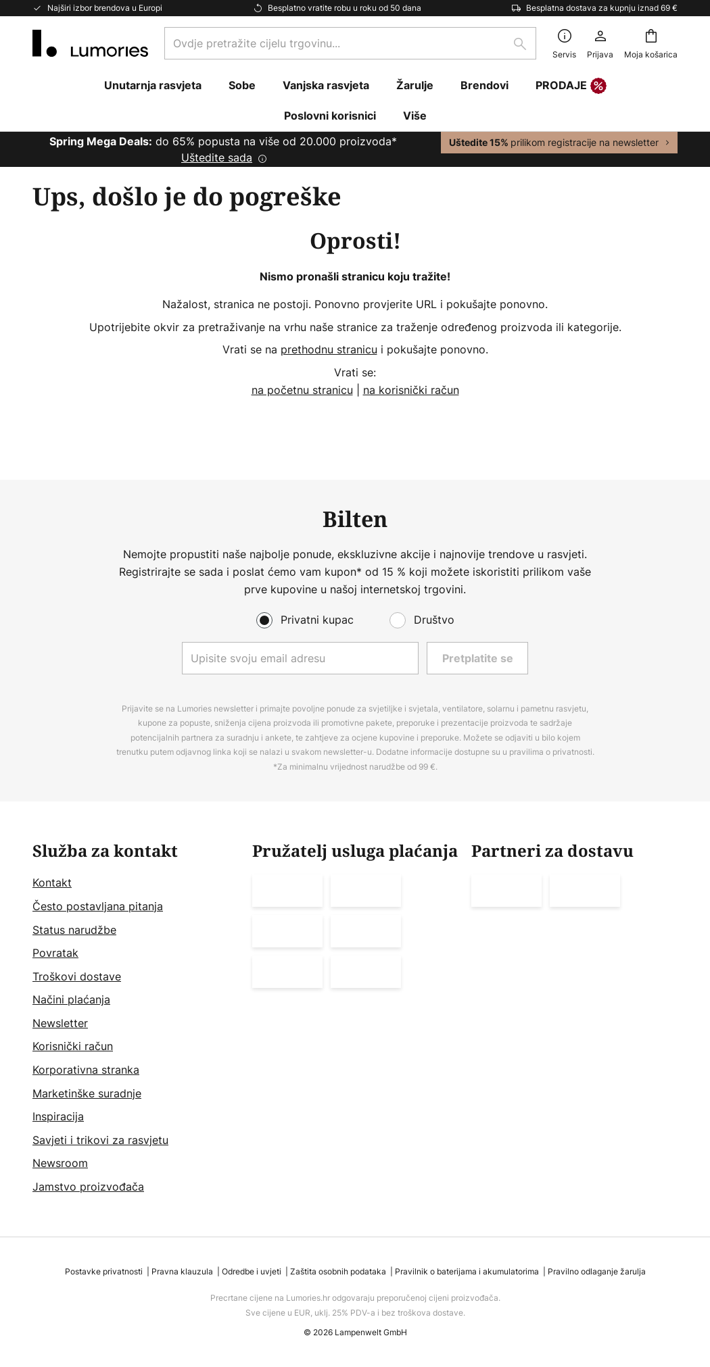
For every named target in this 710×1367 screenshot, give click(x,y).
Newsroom (60, 1163)
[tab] (135, 1019)
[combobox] (350, 43)
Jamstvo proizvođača (88, 1186)
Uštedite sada (216, 157)
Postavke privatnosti (104, 1271)
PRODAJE (571, 86)
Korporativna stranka (85, 1069)
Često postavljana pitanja (97, 906)
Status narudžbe (74, 929)
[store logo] (90, 43)
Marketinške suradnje (86, 1093)
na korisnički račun (411, 389)
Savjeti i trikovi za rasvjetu (100, 1140)
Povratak (55, 952)
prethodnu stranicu (329, 349)
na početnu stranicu (302, 389)
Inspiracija (58, 1116)
